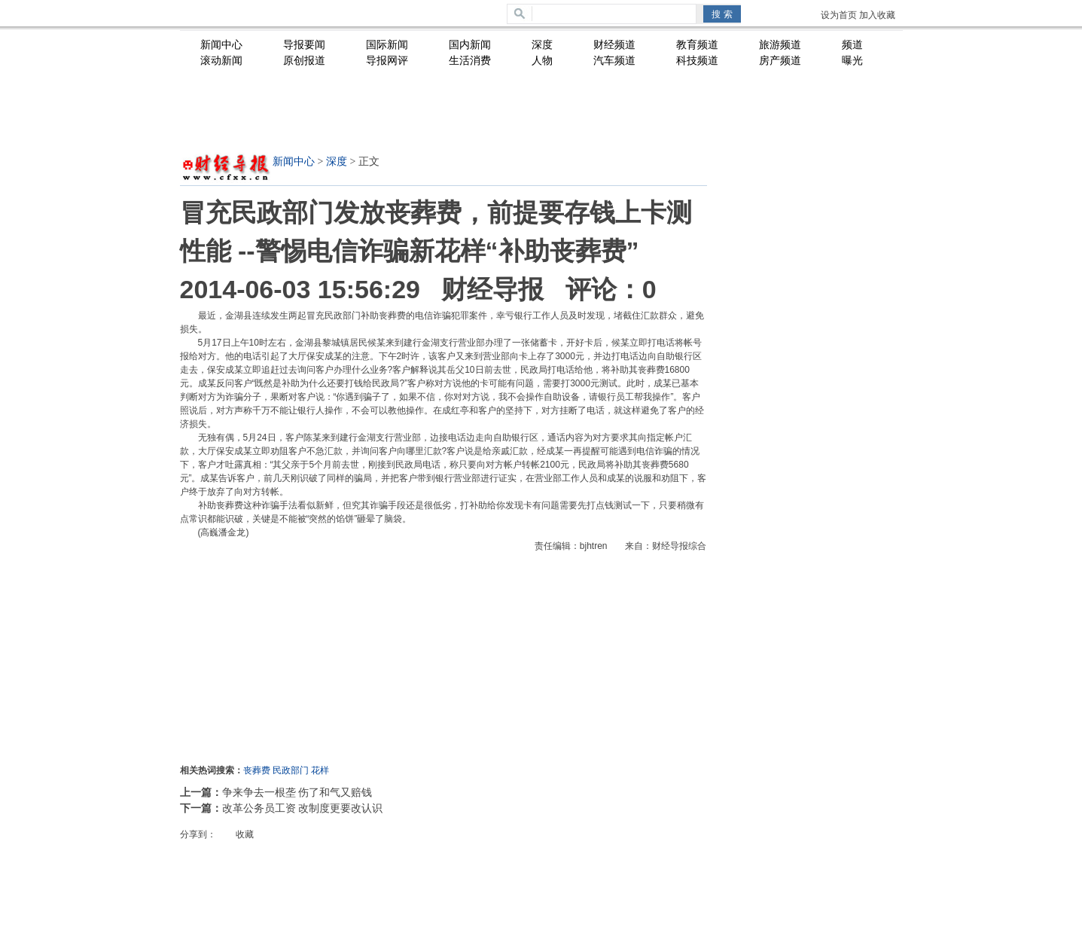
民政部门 (291, 770)
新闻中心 (294, 161)
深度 (336, 161)
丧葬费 (256, 770)
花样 (320, 770)
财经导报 (492, 289)
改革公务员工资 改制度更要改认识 (302, 808)
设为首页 (839, 15)
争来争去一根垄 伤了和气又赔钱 (297, 792)
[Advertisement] (545, 114)
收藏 (245, 834)
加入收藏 (877, 15)
